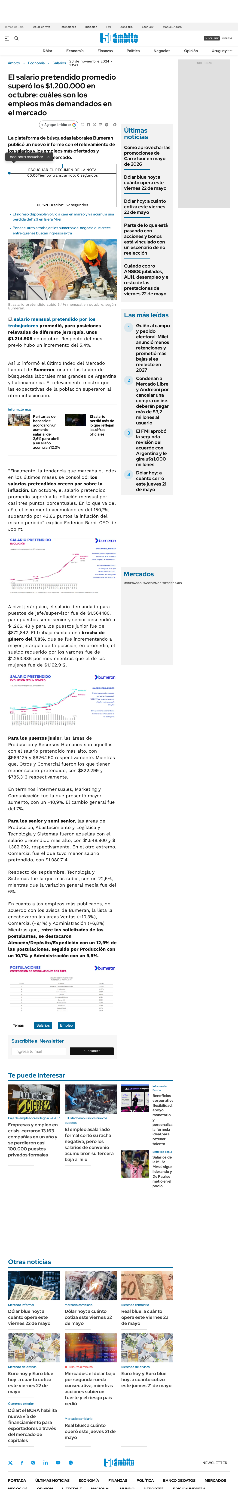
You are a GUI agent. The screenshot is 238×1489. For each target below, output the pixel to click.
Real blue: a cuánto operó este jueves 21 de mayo (90, 1431)
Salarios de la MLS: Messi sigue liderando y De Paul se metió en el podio (162, 1172)
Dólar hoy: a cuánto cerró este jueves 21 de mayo (151, 481)
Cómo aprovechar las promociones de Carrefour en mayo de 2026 (147, 155)
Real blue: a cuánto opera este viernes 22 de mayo (144, 1317)
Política (133, 50)
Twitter (10, 1463)
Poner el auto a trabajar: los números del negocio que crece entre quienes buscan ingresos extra (62, 230)
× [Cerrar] (48, 157)
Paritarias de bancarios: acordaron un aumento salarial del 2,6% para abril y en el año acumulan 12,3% (46, 432)
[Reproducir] (62, 166)
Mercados (215, 1480)
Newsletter (227, 50)
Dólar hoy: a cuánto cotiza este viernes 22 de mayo (145, 206)
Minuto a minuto (81, 1367)
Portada (17, 1480)
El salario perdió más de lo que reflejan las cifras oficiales (102, 425)
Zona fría (126, 26)
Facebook (22, 1463)
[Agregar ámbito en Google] (58, 125)
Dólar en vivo (41, 26)
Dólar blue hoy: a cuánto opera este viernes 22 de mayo (145, 182)
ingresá (227, 38)
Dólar (47, 50)
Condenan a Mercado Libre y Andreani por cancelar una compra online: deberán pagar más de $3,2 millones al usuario (152, 400)
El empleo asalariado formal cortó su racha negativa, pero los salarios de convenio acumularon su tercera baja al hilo (89, 1144)
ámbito (14, 63)
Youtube (58, 1462)
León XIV (148, 26)
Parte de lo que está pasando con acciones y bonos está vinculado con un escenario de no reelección (146, 239)
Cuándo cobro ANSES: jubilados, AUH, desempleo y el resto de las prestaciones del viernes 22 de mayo (147, 280)
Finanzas (105, 50)
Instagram (33, 1463)
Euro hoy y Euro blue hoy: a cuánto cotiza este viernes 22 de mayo (30, 1383)
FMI (108, 26)
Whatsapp (71, 1463)
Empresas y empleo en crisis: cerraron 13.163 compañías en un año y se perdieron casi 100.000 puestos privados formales (33, 1140)
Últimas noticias (52, 1480)
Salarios (59, 63)
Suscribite (92, 1051)
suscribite (212, 38)
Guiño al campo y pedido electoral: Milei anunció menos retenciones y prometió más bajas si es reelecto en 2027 (153, 348)
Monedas (131, 583)
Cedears (175, 583)
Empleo (66, 1025)
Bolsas (143, 583)
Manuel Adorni (172, 26)
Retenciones (68, 26)
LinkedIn (45, 1463)
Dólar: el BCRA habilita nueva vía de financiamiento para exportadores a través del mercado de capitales (32, 1425)
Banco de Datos (179, 1480)
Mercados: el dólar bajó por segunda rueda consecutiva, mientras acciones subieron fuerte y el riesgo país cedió (90, 1389)
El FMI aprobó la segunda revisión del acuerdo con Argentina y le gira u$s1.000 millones (151, 447)
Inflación (91, 26)
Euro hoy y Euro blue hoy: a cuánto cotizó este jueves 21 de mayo (146, 1380)
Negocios (162, 50)
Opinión (191, 50)
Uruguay (219, 50)
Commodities (159, 583)
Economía (75, 50)
